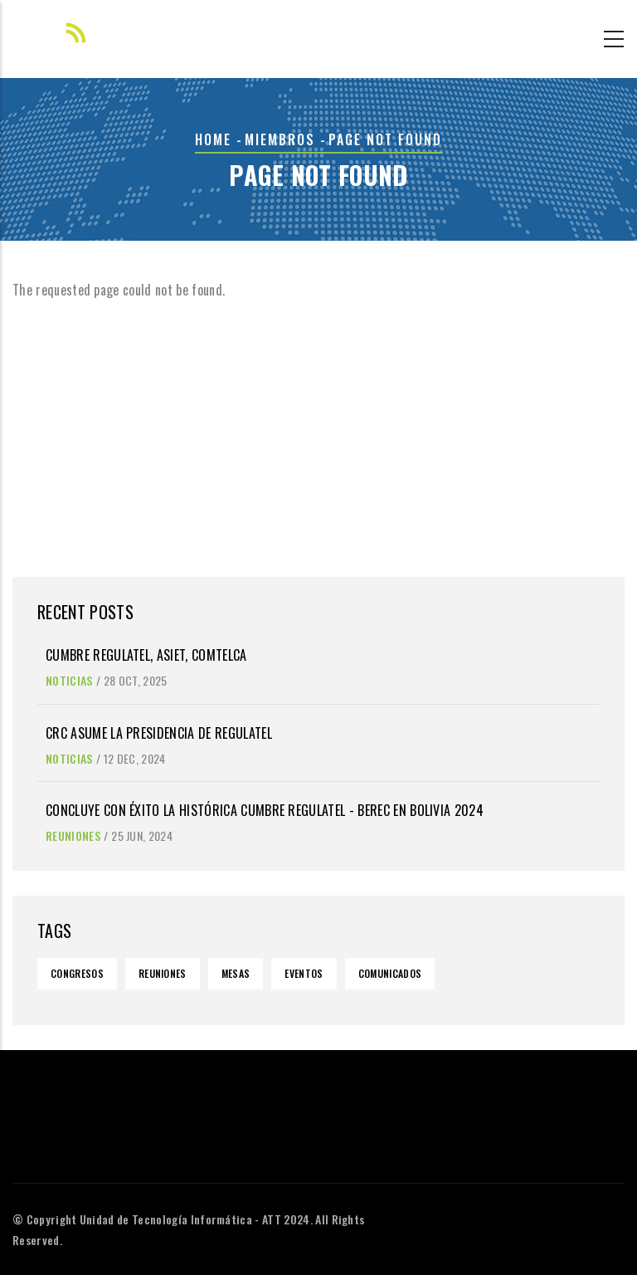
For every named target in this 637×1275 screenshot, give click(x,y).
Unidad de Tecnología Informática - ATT (180, 1219)
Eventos (303, 973)
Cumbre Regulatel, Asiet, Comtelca (146, 655)
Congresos (77, 973)
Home (213, 139)
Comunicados (390, 973)
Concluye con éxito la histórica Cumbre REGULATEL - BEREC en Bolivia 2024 (265, 810)
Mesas (235, 973)
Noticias (69, 680)
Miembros (280, 139)
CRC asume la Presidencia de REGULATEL (159, 733)
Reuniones (73, 835)
